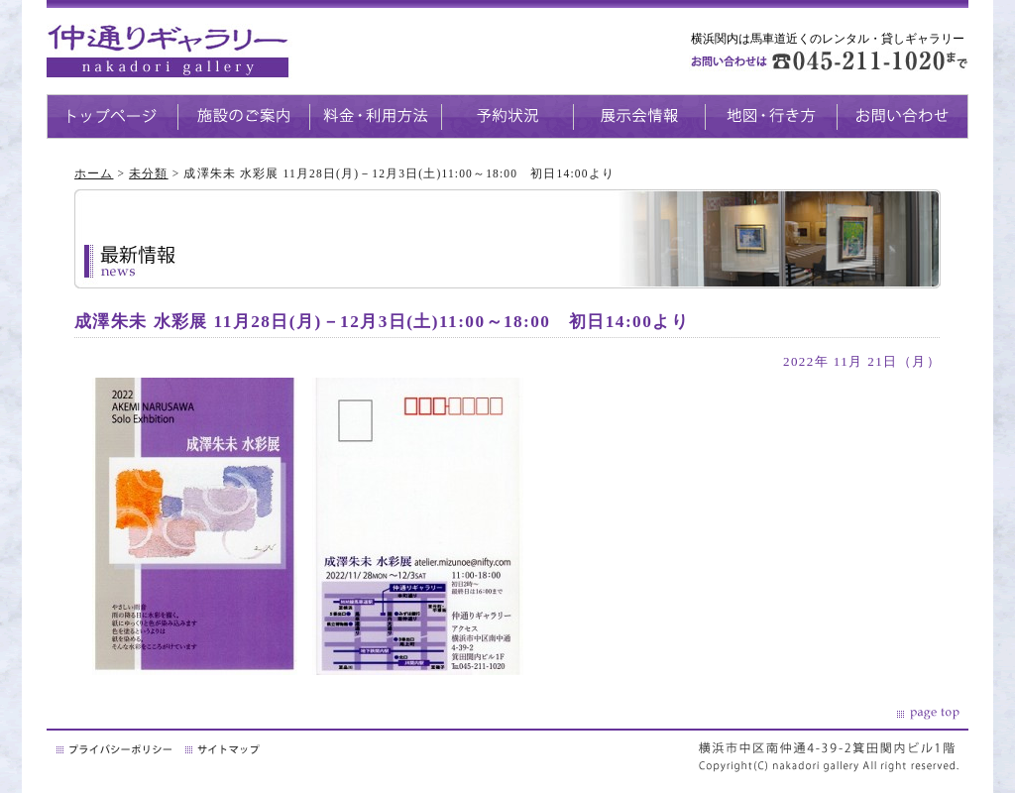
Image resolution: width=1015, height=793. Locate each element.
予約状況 (507, 116)
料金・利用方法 (375, 116)
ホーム (93, 173)
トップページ (112, 116)
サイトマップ (224, 749)
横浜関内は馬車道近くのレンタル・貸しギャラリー (827, 39)
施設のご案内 (243, 116)
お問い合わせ (902, 116)
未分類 (148, 173)
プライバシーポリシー (115, 749)
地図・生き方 (771, 116)
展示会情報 (639, 116)
